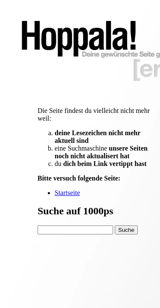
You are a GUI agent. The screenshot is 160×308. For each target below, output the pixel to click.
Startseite (67, 192)
